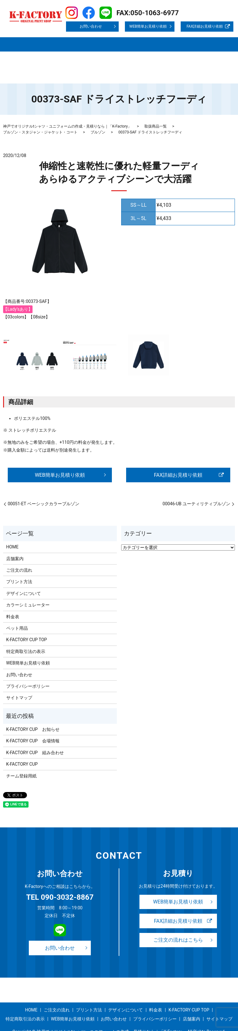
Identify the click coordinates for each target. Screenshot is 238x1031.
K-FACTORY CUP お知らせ (33, 712)
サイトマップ (18, 58)
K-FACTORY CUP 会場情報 (33, 724)
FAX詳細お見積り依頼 (205, 26)
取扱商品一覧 (55, 39)
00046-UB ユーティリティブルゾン (196, 486)
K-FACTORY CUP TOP (25, 49)
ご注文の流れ (84, 39)
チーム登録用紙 (21, 758)
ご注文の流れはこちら (178, 924)
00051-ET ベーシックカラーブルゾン (43, 486)
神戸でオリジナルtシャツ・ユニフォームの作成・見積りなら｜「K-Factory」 (67, 108)
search (37, 59)
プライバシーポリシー (113, 49)
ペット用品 (17, 611)
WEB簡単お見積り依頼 (148, 26)
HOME (11, 39)
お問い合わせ (91, 26)
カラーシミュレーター (28, 587)
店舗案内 (29, 39)
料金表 (174, 39)
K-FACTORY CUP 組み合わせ (35, 735)
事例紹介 (193, 39)
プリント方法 (113, 39)
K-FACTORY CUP (22, 747)
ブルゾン (97, 114)
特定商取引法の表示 (68, 49)
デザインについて (147, 39)
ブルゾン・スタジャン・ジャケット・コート (40, 114)
